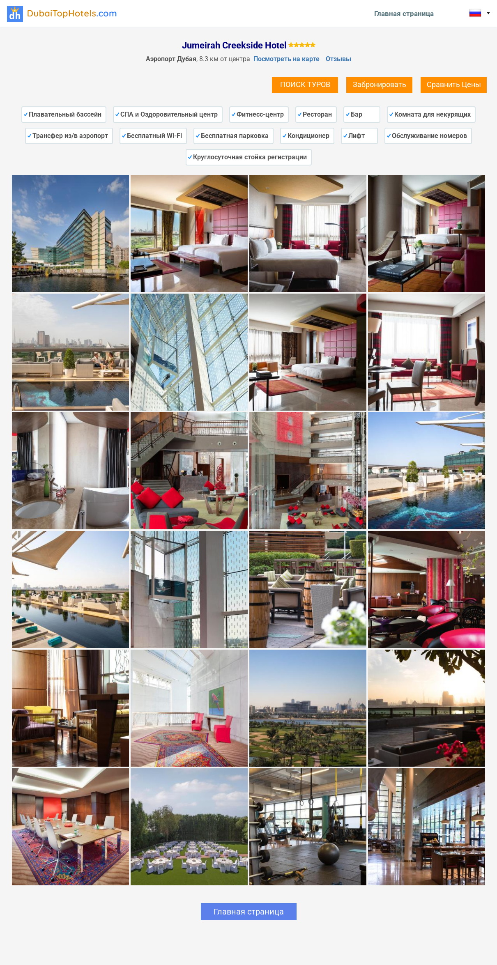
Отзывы (338, 59)
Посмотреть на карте (286, 59)
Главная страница (404, 13)
